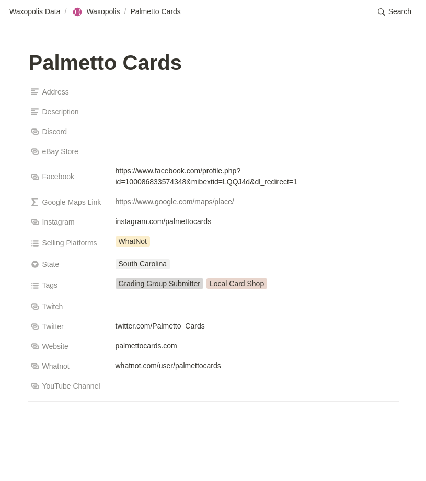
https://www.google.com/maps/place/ (175, 201)
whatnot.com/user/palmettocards (168, 365)
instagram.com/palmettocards (164, 221)
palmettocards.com (146, 346)
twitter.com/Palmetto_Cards (160, 326)
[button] (395, 12)
